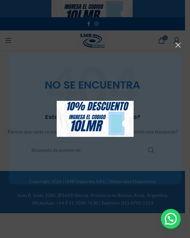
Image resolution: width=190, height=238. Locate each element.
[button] (171, 219)
